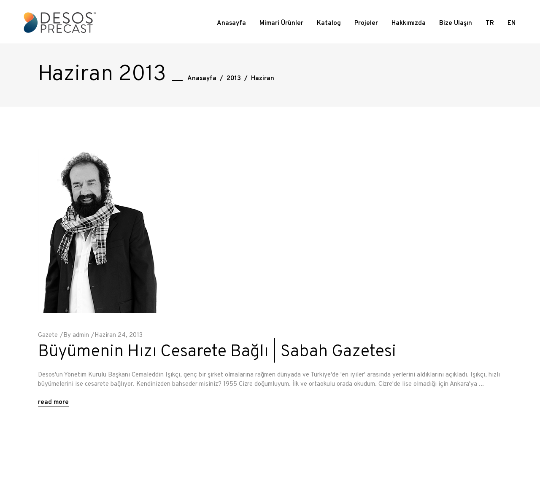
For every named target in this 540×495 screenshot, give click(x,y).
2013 (234, 79)
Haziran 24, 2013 (118, 335)
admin (81, 335)
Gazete (48, 335)
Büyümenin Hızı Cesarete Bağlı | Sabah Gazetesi (217, 352)
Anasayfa (201, 79)
